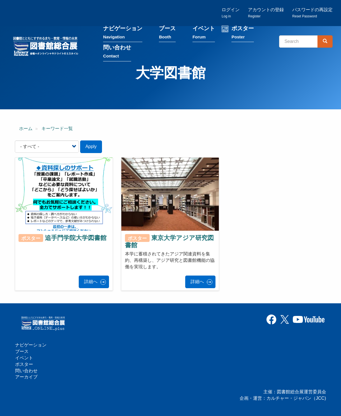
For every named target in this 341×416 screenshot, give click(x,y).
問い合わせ (117, 52)
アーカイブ (26, 377)
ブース (167, 33)
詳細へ (91, 281)
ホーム (26, 128)
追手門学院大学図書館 (75, 237)
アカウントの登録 (266, 12)
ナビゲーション (122, 33)
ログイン (231, 12)
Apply (91, 146)
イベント (203, 33)
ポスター (242, 33)
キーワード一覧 (57, 128)
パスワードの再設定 (312, 12)
